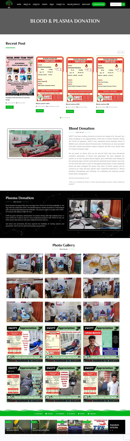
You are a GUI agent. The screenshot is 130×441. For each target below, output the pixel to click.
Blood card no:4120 (72, 104)
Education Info (62, 430)
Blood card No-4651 (42, 104)
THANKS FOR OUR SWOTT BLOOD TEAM (18, 99)
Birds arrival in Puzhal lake (41, 430)
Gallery (8, 422)
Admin (8, 428)
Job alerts (87, 430)
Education (61, 422)
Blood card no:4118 (102, 104)
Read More (9, 107)
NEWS (52, 4)
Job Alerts (86, 422)
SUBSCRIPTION (98, 4)
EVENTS (44, 4)
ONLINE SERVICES (73, 4)
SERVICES (36, 4)
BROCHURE (86, 4)
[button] (122, 52)
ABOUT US (27, 4)
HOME (19, 4)
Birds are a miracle (13, 430)
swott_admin (11, 103)
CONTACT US (60, 4)
